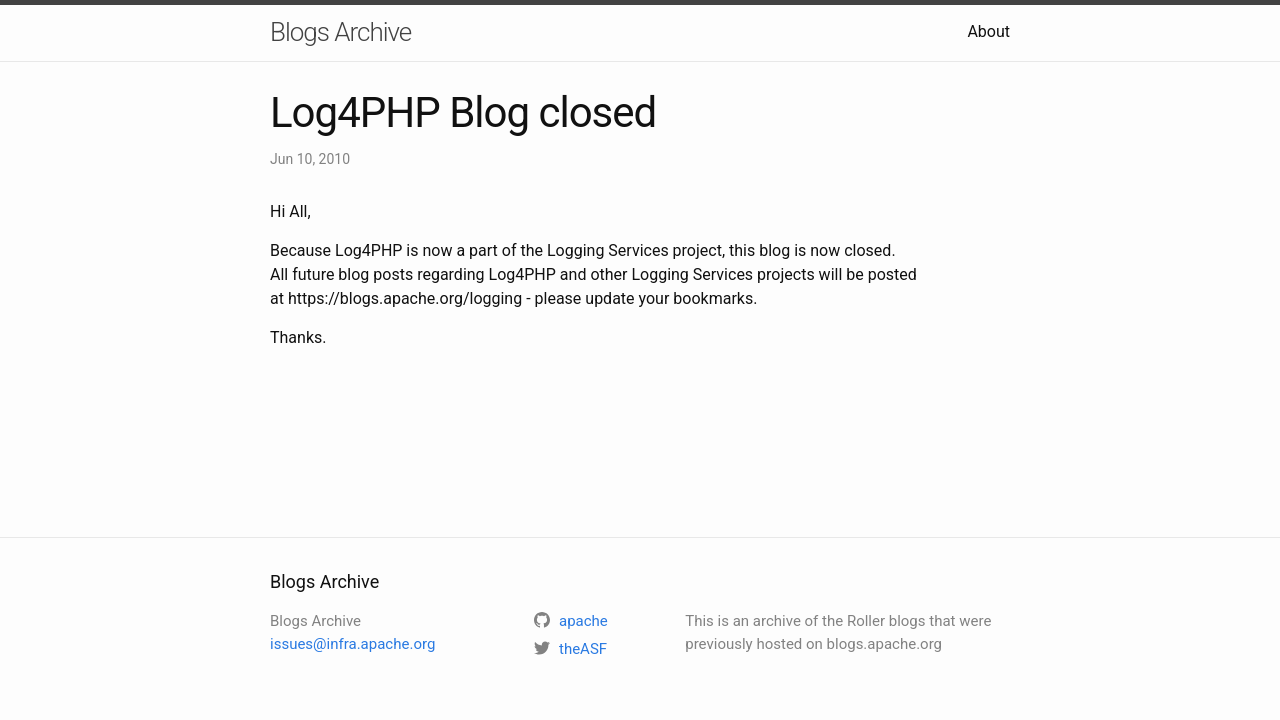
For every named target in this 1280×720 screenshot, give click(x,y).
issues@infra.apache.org (352, 644)
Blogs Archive (340, 32)
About (988, 31)
